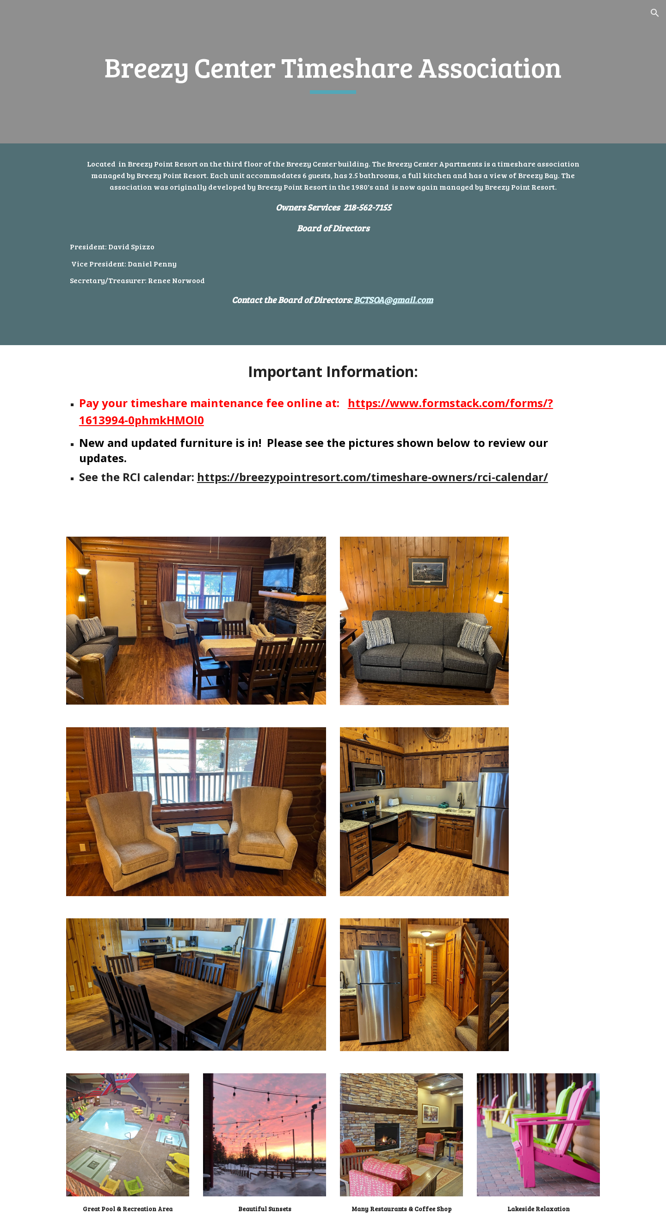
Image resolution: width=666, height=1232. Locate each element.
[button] (655, 13)
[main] (333, 72)
